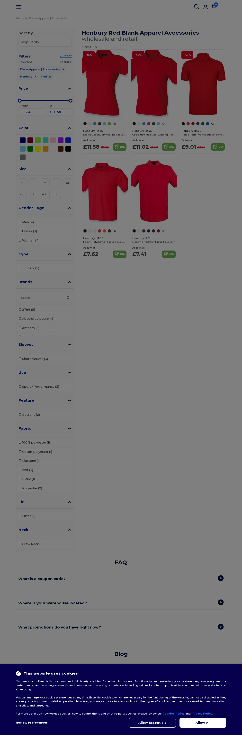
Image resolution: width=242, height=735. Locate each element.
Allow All (203, 723)
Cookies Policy (173, 713)
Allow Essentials (152, 723)
